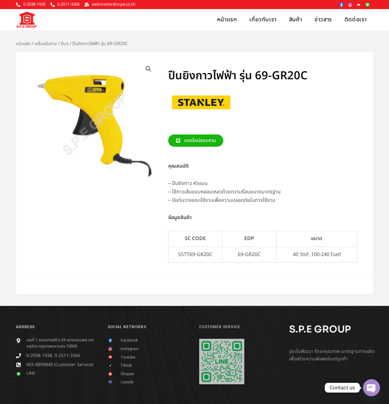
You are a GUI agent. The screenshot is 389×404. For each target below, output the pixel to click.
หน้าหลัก (24, 43)
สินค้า (295, 19)
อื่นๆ (67, 43)
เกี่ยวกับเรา (262, 19)
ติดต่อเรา (356, 19)
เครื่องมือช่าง (47, 43)
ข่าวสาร (323, 19)
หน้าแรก (227, 19)
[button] (148, 69)
